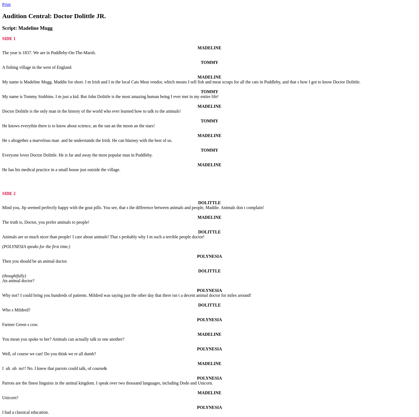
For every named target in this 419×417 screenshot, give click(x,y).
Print (6, 4)
